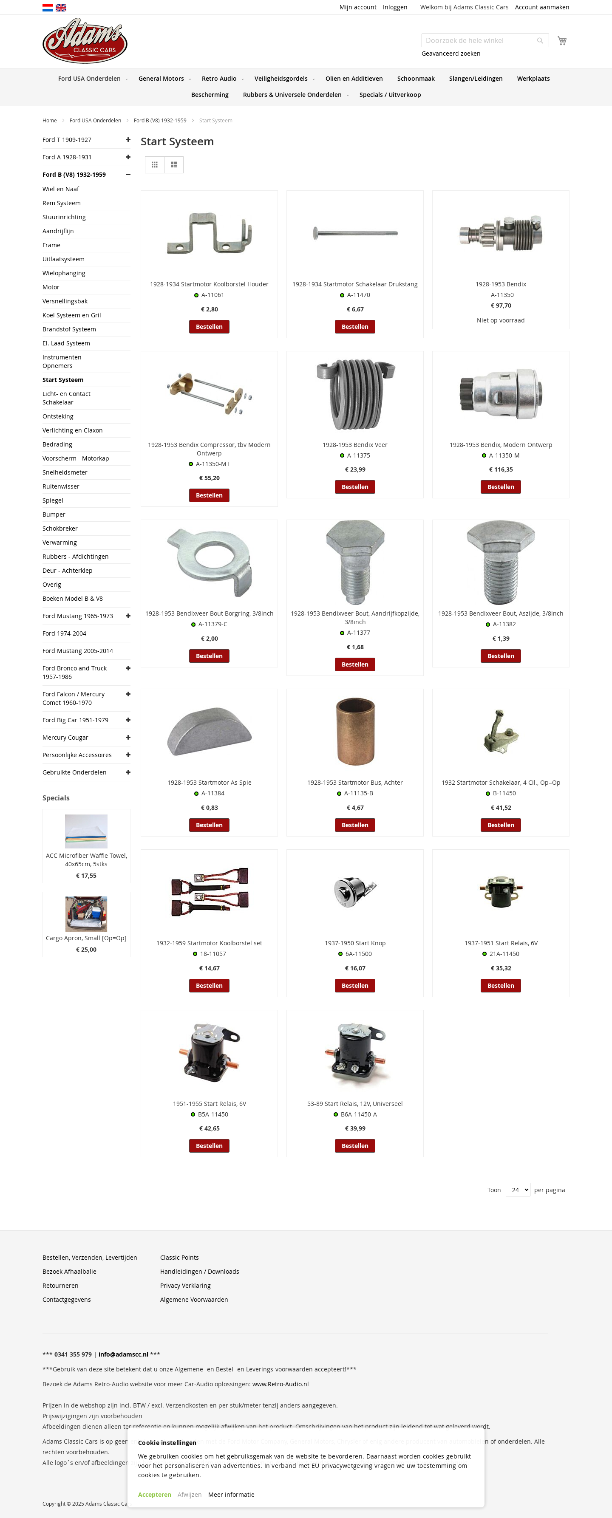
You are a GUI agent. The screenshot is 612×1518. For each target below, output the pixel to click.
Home (50, 120)
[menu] (306, 87)
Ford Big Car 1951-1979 (75, 720)
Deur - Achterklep (67, 570)
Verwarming (59, 542)
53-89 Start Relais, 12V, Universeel (355, 1104)
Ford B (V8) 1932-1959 (161, 120)
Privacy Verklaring (185, 1285)
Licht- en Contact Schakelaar (66, 398)
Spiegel (52, 500)
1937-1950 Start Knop (355, 943)
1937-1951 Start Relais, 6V (501, 943)
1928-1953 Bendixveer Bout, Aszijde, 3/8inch (501, 613)
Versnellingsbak (65, 301)
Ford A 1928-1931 (67, 157)
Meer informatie (231, 1494)
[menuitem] (91, 79)
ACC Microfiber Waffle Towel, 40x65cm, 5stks (86, 859)
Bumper (53, 514)
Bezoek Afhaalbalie (69, 1271)
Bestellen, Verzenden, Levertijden (89, 1257)
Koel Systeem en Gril (71, 315)
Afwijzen (190, 1494)
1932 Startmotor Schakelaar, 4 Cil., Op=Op (501, 782)
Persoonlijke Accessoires (77, 755)
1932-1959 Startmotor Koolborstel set (209, 943)
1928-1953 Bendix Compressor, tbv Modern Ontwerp (209, 449)
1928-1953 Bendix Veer (355, 445)
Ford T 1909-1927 (66, 140)
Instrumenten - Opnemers (63, 361)
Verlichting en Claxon (72, 430)
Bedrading (57, 444)
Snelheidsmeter (65, 472)
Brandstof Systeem (69, 329)
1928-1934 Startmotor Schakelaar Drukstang (355, 284)
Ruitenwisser (60, 486)
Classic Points (179, 1257)
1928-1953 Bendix (501, 284)
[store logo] (85, 41)
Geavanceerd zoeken (451, 53)
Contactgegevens (66, 1299)
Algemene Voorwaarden (194, 1299)
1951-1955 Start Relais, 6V (209, 1104)
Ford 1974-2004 (64, 633)
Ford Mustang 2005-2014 (77, 651)
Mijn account (358, 7)
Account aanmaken (542, 7)
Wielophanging (63, 273)
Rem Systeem (61, 203)
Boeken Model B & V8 (72, 598)
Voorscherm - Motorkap (75, 458)
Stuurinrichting (64, 217)
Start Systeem (63, 380)
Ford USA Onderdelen (96, 120)
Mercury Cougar (65, 737)
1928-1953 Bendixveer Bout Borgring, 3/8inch (209, 613)
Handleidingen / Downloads (199, 1271)
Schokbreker (60, 528)
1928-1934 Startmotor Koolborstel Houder (209, 284)
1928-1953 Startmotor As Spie (209, 782)
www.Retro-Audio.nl (280, 1384)
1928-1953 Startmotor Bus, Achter (355, 782)
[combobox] (485, 40)
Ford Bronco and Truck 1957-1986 (74, 672)
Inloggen (395, 7)
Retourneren (60, 1285)
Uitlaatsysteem (63, 259)
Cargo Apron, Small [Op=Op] (86, 938)
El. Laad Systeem (66, 343)
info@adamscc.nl (123, 1354)
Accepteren (154, 1494)
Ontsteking (58, 416)
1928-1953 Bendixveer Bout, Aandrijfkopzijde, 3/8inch (355, 617)
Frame (51, 245)
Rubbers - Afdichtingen (75, 556)
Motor (51, 287)
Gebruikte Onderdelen (74, 772)
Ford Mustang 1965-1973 (77, 616)
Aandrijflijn (58, 231)
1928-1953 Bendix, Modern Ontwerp (501, 445)
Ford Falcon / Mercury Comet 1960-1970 (73, 698)
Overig (51, 584)
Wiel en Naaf (60, 189)
